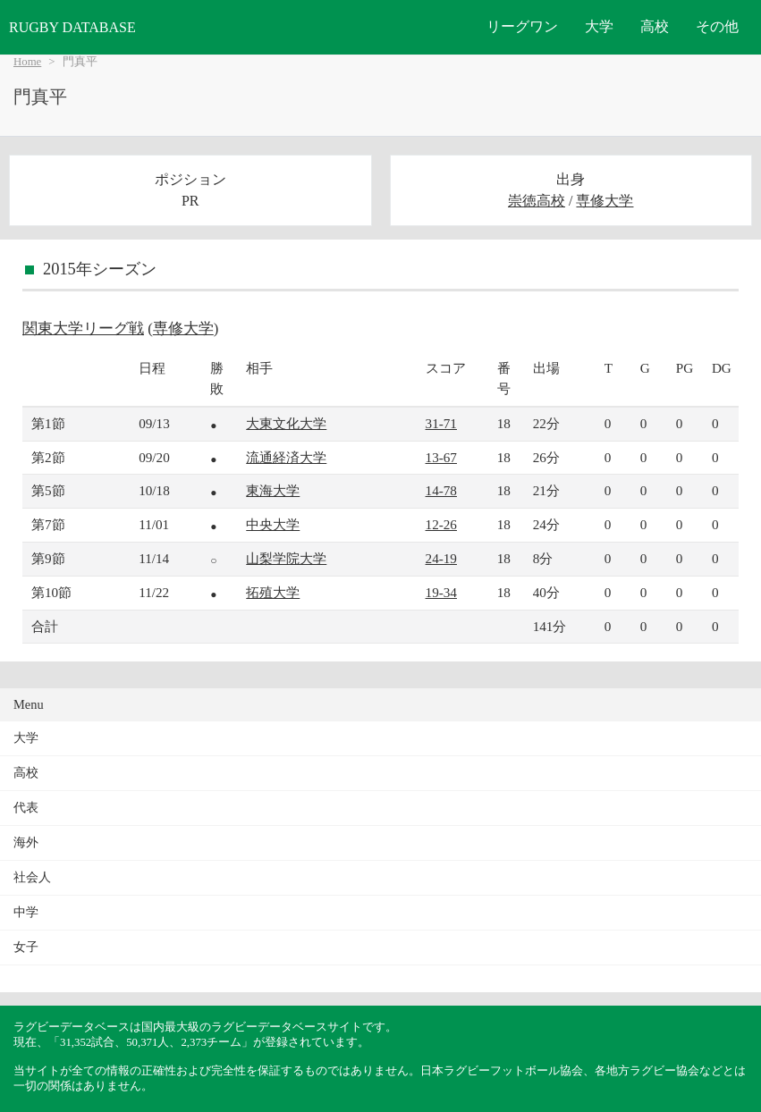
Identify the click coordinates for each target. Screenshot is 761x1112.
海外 (25, 842)
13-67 (441, 457)
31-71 (441, 423)
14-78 (441, 490)
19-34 (441, 592)
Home (27, 61)
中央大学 (273, 524)
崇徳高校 (536, 200)
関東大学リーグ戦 (83, 328)
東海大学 (273, 490)
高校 (654, 26)
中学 (25, 912)
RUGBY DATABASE (72, 27)
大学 (599, 26)
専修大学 (604, 200)
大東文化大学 (286, 423)
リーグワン (522, 26)
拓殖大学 (273, 592)
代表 (25, 807)
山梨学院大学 (286, 558)
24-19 (441, 558)
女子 (25, 947)
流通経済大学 (286, 457)
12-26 (441, 524)
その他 (717, 26)
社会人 (32, 877)
